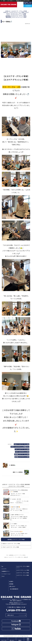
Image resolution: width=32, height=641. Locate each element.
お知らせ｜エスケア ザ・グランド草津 (11, 543)
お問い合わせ (10, 615)
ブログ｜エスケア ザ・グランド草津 (11, 547)
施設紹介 (20, 640)
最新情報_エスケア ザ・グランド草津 (16, 539)
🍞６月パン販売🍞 (15, 507)
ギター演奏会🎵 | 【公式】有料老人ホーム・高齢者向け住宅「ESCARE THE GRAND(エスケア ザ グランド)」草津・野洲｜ (15, 0)
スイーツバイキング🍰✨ (17, 531)
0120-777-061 (17, 610)
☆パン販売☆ (14, 523)
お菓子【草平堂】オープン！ (17, 514)
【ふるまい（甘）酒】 (16, 499)
